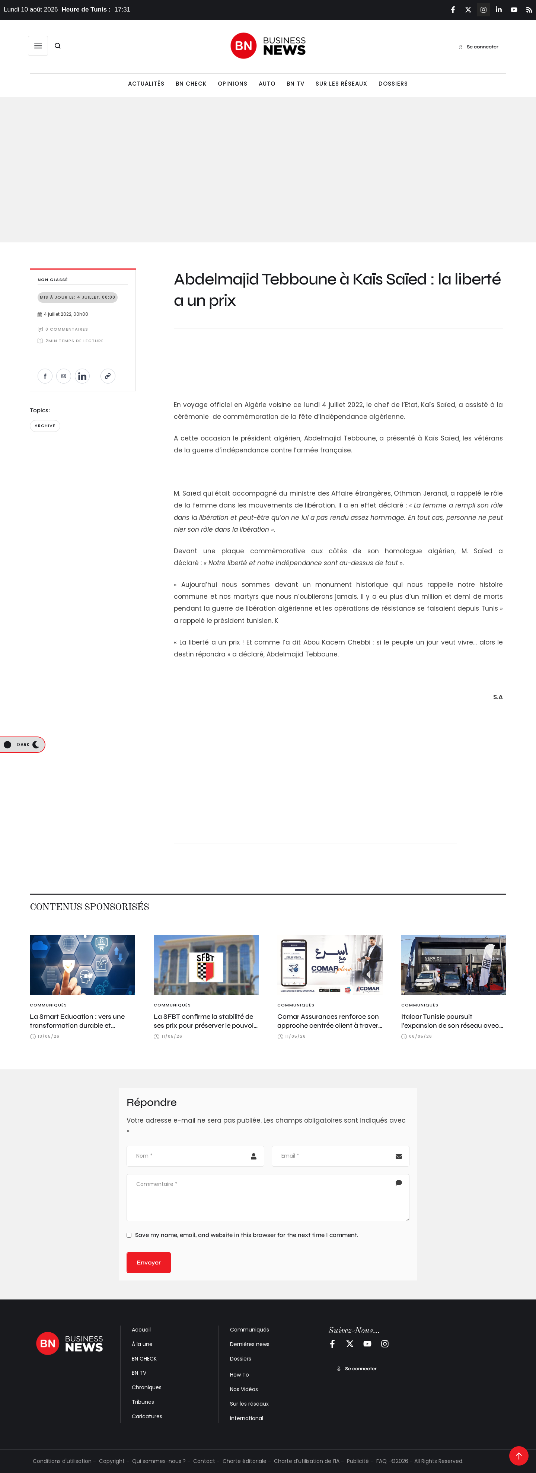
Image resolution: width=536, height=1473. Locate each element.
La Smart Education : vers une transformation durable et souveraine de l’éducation (77, 1025)
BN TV (139, 1373)
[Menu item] (146, 83)
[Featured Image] (82, 965)
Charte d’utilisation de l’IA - (309, 1461)
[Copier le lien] (107, 376)
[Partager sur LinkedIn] (82, 376)
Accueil (141, 1329)
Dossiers (240, 1358)
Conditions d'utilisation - (64, 1461)
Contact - (206, 1461)
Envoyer (149, 1262)
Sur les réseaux (249, 1403)
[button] (38, 46)
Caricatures (147, 1416)
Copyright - (114, 1461)
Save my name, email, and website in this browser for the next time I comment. (246, 1234)
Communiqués (249, 1329)
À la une (142, 1344)
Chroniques (147, 1387)
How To (239, 1374)
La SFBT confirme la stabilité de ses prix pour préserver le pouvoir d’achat (205, 1025)
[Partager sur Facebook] (45, 376)
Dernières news (249, 1344)
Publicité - (360, 1461)
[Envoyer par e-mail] (63, 376)
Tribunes (143, 1402)
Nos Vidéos (244, 1389)
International (246, 1418)
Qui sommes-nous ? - (161, 1461)
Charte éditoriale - (247, 1461)
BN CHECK (144, 1358)
